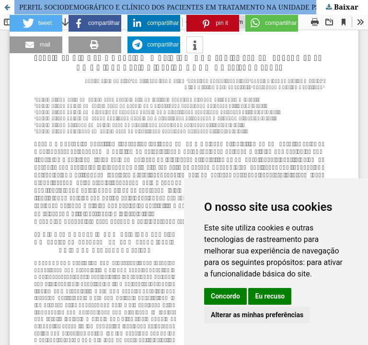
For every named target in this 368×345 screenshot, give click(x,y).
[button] (36, 23)
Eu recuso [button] (270, 296)
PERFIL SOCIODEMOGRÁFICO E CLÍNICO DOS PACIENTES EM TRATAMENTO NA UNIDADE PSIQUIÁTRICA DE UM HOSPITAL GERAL (193, 7)
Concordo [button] (225, 296)
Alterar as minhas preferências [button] (257, 315)
